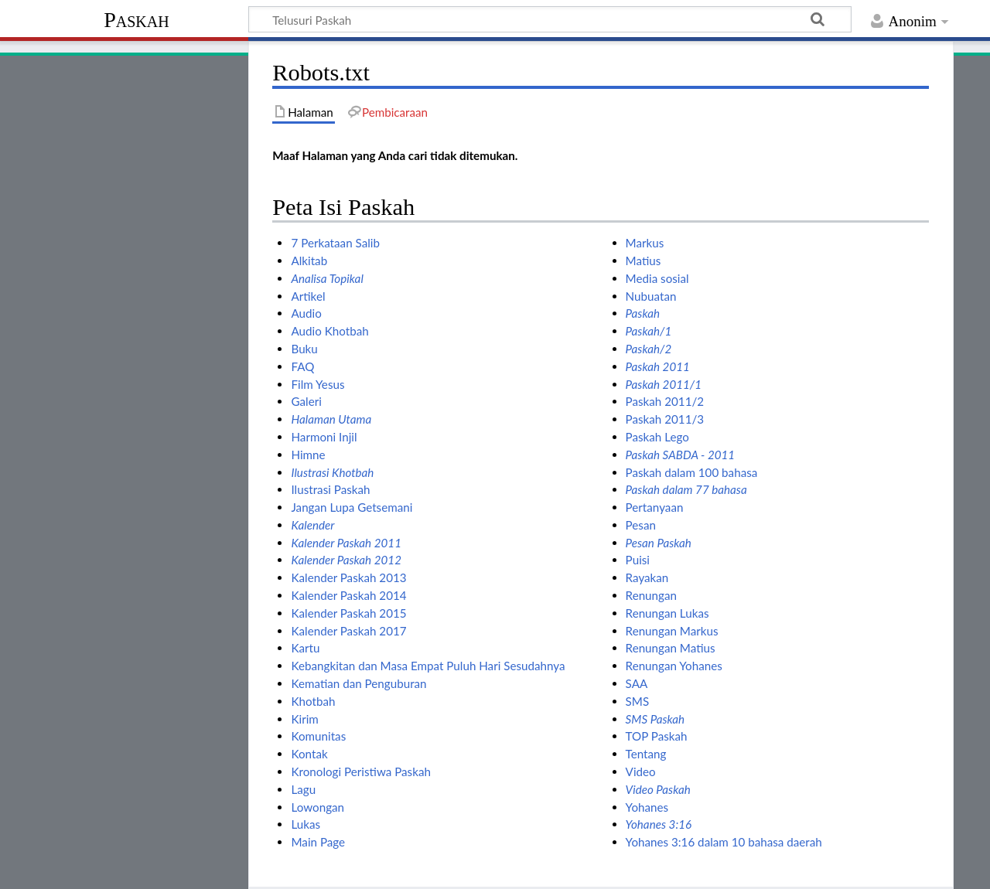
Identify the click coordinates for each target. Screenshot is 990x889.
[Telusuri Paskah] (550, 19)
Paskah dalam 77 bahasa (686, 489)
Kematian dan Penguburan (358, 683)
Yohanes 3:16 (658, 824)
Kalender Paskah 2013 (348, 577)
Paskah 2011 (658, 366)
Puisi (638, 560)
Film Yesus (317, 384)
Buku (304, 349)
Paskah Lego (657, 437)
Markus (645, 243)
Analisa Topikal (327, 278)
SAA (637, 683)
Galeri (306, 401)
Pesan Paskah (658, 543)
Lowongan (317, 807)
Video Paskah (658, 789)
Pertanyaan (655, 507)
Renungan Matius (670, 648)
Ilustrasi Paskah (330, 489)
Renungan (651, 595)
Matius (643, 260)
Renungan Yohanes (674, 666)
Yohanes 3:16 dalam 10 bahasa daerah (724, 842)
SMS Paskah (655, 719)
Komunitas (318, 736)
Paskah (136, 20)
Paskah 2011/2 (665, 401)
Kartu (305, 648)
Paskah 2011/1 (664, 384)
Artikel (308, 296)
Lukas (305, 824)
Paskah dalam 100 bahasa (692, 472)
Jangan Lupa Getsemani (351, 507)
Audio (306, 313)
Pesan (641, 525)
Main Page (318, 842)
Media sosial (657, 278)
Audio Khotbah (329, 331)
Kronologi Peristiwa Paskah (360, 771)
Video (641, 771)
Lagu (303, 789)
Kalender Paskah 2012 (346, 560)
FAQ (302, 366)
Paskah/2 (649, 349)
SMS (638, 701)
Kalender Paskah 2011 (346, 543)
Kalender (312, 525)
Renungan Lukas (667, 613)
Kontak (309, 754)
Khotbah (313, 701)
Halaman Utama (331, 419)
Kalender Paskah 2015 (348, 613)
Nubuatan (651, 296)
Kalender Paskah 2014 (348, 595)
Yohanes (647, 807)
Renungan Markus (672, 631)
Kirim (304, 719)
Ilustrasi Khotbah (332, 472)
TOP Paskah (657, 736)
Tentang (646, 754)
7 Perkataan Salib (335, 243)
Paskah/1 (649, 331)
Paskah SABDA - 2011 (681, 455)
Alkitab (309, 260)
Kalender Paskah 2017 (348, 631)
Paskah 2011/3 (665, 419)
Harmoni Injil (324, 437)
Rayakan (647, 577)
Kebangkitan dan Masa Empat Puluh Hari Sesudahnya (428, 666)
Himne (308, 455)
